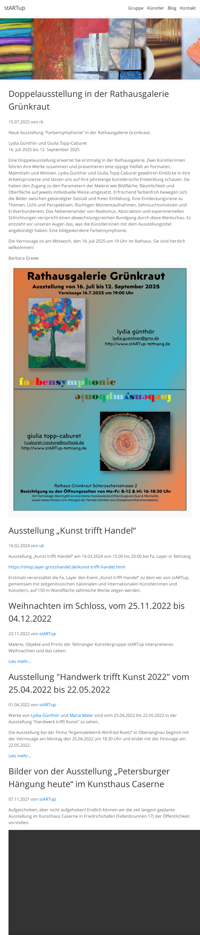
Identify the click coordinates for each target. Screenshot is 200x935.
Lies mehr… (20, 661)
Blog (172, 8)
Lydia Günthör (45, 715)
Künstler (155, 8)
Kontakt (188, 8)
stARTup (14, 7)
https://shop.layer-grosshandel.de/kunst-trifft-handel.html (66, 567)
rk (41, 122)
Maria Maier (81, 715)
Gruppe (136, 8)
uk (41, 545)
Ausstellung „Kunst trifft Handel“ (72, 530)
